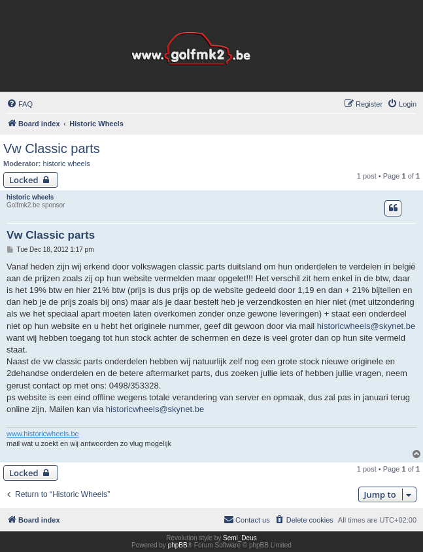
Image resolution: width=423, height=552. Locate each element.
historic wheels (66, 163)
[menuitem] (20, 104)
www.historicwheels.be (43, 434)
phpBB (178, 545)
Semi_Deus (240, 538)
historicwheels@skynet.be (366, 326)
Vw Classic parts (51, 148)
